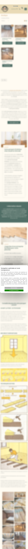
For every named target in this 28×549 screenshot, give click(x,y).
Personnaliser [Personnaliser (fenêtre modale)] (14, 283)
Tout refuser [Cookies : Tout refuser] (15, 1)
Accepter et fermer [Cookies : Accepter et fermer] (14, 286)
